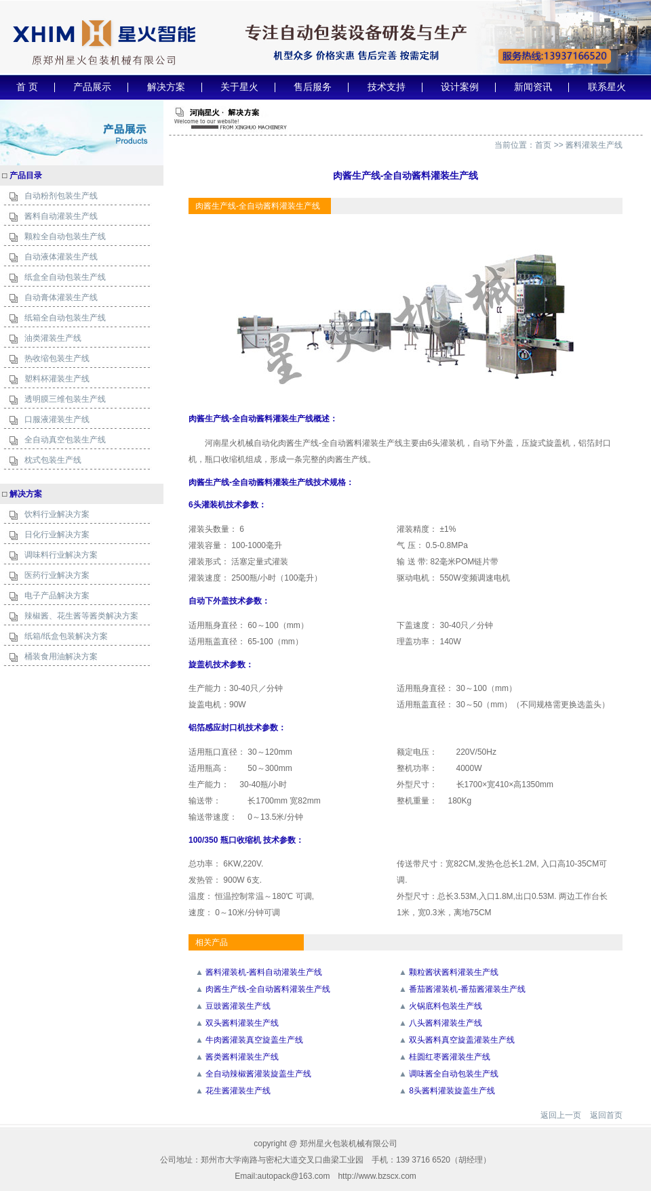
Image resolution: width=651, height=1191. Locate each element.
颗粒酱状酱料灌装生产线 (453, 972)
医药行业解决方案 (57, 575)
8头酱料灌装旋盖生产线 (452, 1090)
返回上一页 (560, 1115)
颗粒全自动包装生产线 (65, 236)
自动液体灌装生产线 (61, 257)
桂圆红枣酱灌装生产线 (449, 1057)
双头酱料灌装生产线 (242, 1023)
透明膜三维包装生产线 (65, 399)
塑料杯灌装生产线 (57, 378)
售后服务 (313, 86)
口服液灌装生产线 (57, 419)
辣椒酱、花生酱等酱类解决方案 (81, 616)
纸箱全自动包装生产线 (65, 317)
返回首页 (606, 1115)
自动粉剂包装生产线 (61, 196)
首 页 (27, 86)
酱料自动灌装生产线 (61, 216)
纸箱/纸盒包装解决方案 (66, 636)
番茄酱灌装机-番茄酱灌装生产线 (467, 989)
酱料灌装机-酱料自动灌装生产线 (263, 972)
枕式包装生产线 (52, 460)
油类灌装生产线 (52, 338)
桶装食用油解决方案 (61, 656)
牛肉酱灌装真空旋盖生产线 (254, 1040)
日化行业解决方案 (57, 534)
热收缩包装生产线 (57, 358)
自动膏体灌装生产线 (61, 297)
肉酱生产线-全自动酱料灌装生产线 (267, 989)
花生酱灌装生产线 (238, 1090)
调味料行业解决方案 (61, 555)
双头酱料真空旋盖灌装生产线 (462, 1040)
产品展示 (92, 86)
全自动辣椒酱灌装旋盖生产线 (258, 1074)
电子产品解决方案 (57, 595)
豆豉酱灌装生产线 (238, 1006)
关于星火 (239, 86)
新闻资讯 (533, 86)
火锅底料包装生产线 (445, 1006)
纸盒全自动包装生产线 (65, 277)
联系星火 (607, 86)
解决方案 (166, 86)
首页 (543, 145)
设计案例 (460, 86)
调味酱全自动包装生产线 (453, 1074)
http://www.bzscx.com (377, 1176)
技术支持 (387, 86)
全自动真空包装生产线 (65, 439)
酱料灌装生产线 (594, 145)
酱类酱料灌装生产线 (242, 1057)
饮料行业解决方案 (57, 514)
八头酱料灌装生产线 (445, 1023)
